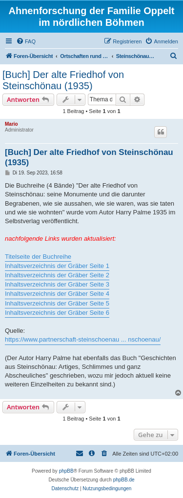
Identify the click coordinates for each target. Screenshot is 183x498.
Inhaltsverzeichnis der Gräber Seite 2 (57, 275)
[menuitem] (26, 41)
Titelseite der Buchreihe (38, 256)
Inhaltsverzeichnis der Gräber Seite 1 (57, 265)
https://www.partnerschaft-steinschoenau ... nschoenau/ (83, 339)
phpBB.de (124, 479)
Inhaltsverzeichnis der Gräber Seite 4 (57, 293)
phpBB (66, 471)
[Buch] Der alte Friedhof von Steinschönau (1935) (63, 80)
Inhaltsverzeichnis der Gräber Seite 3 (57, 284)
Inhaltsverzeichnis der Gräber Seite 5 (57, 303)
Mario (11, 124)
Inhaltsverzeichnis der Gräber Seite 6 (57, 312)
